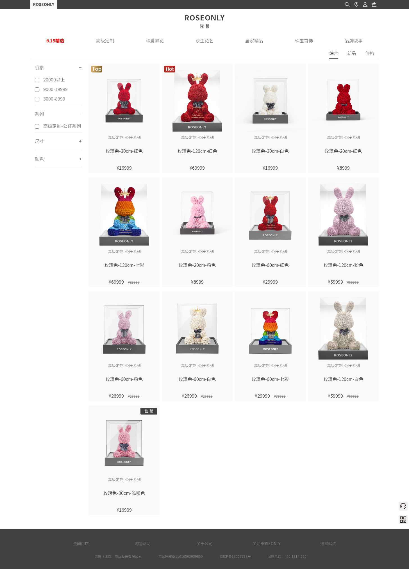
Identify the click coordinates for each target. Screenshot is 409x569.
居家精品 (254, 40)
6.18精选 (55, 40)
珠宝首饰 (304, 40)
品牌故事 (354, 40)
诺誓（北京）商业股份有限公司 (118, 556)
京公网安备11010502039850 (180, 556)
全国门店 (81, 544)
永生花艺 (204, 40)
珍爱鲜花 (155, 40)
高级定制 (105, 40)
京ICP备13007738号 (235, 556)
